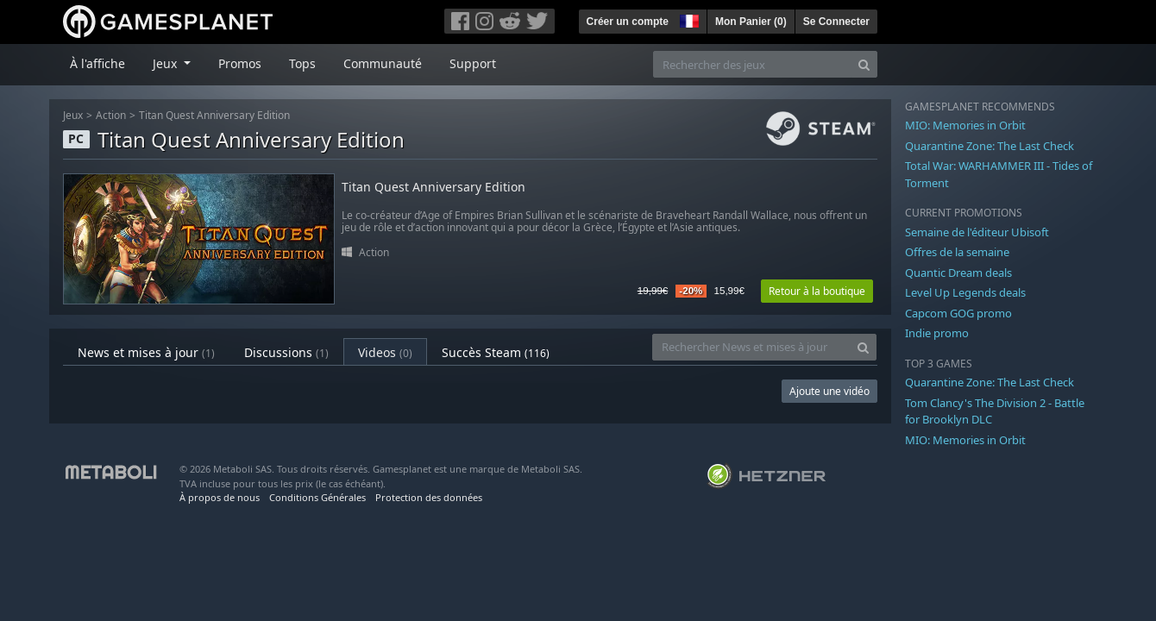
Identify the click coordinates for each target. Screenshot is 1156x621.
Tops (302, 63)
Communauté (382, 63)
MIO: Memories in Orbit (965, 125)
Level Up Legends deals (965, 292)
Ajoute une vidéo (829, 391)
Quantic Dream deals (958, 272)
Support (472, 63)
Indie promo (937, 333)
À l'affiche (97, 63)
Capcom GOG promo (958, 313)
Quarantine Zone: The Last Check (989, 146)
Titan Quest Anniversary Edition (214, 115)
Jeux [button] (166, 63)
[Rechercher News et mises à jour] (751, 347)
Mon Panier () (751, 22)
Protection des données (428, 497)
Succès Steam (496, 352)
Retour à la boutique (817, 291)
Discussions (286, 352)
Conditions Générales (317, 497)
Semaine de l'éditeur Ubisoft (977, 232)
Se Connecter (836, 22)
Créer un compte (628, 22)
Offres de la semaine (957, 252)
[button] (687, 19)
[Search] (864, 64)
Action (111, 115)
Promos (239, 63)
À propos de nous (219, 497)
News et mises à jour (146, 352)
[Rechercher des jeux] (752, 64)
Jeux (73, 115)
